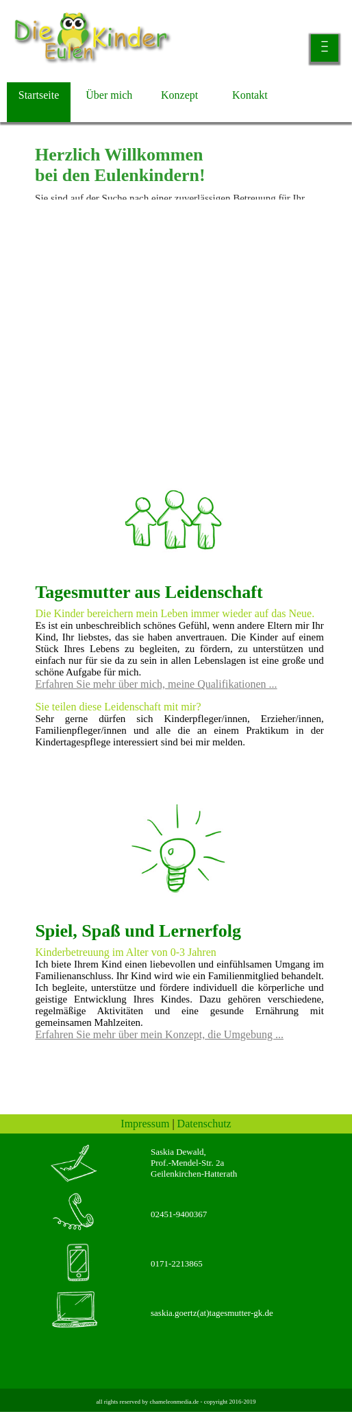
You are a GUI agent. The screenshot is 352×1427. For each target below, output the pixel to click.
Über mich (109, 95)
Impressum (145, 1123)
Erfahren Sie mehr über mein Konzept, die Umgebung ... (159, 1034)
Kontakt (250, 95)
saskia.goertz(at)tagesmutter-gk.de (212, 1313)
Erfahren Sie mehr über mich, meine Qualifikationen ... (156, 684)
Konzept (179, 95)
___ (325, 43)
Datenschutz (204, 1123)
